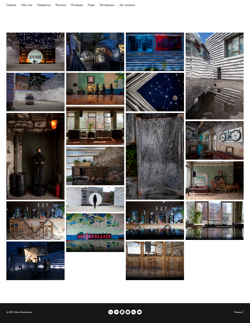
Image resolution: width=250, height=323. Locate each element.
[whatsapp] (122, 312)
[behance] (133, 312)
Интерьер (77, 5)
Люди (91, 5)
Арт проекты (127, 5)
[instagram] (127, 312)
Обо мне (26, 5)
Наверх (239, 312)
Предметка (44, 5)
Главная (11, 5)
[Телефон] (110, 312)
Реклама (60, 5)
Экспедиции (107, 5)
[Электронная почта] (139, 312)
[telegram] (116, 312)
